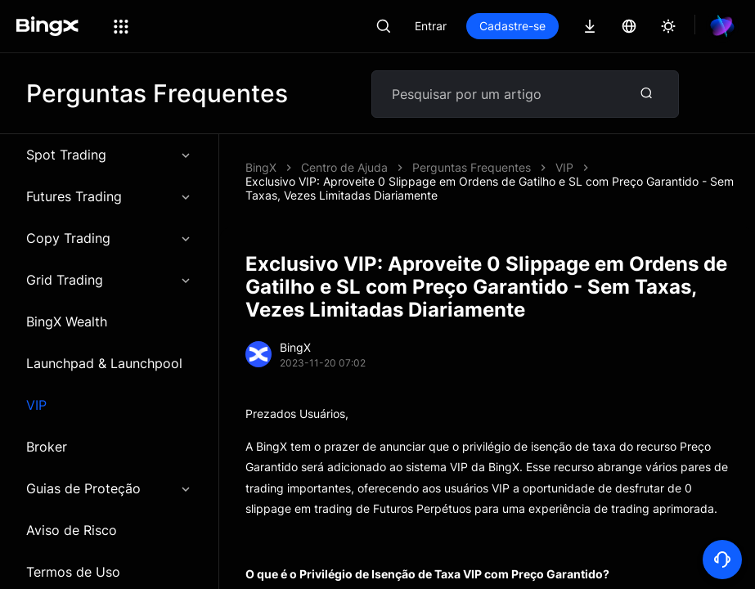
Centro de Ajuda (344, 167)
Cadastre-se (512, 26)
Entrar (431, 26)
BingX (260, 167)
